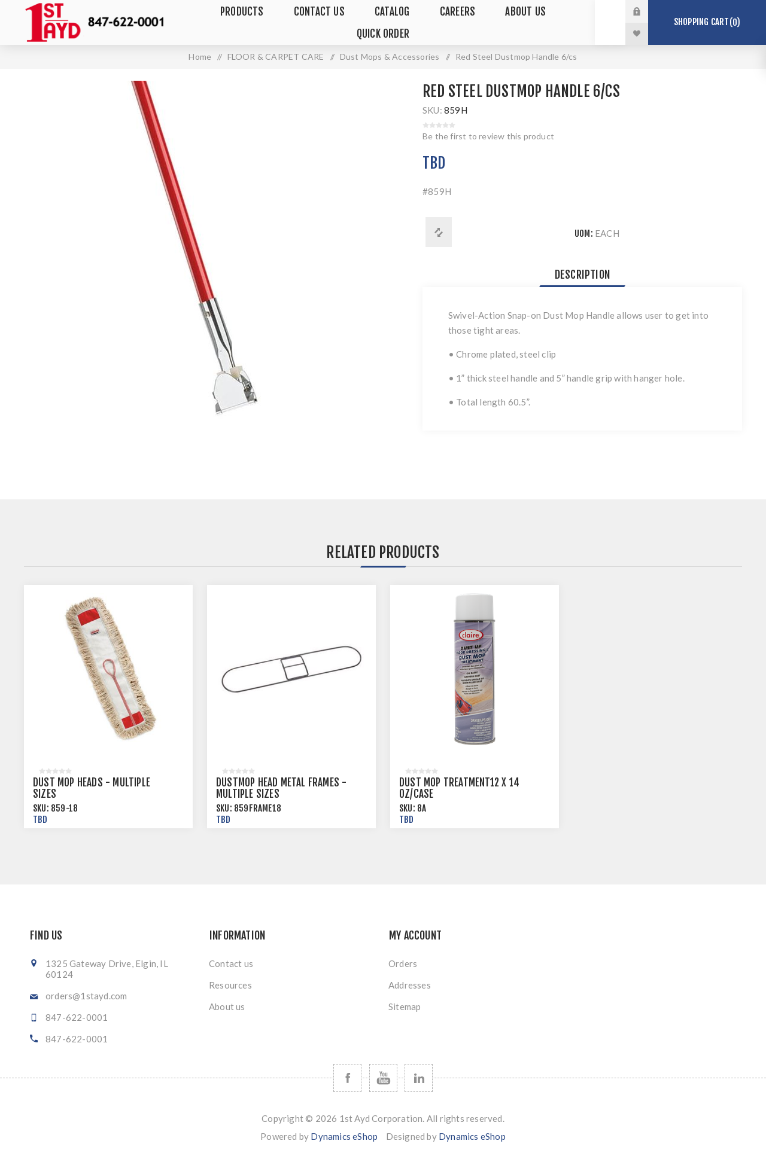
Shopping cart (707, 22)
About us (227, 1006)
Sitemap (404, 1006)
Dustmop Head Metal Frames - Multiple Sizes (281, 788)
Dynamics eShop (344, 1136)
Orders (402, 963)
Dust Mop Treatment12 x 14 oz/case (459, 788)
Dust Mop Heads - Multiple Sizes (91, 788)
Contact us (231, 963)
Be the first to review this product (488, 136)
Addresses (409, 985)
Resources (230, 985)
